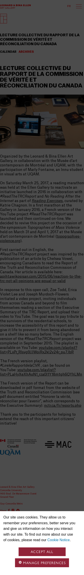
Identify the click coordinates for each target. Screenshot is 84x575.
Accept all (42, 552)
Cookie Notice (58, 540)
